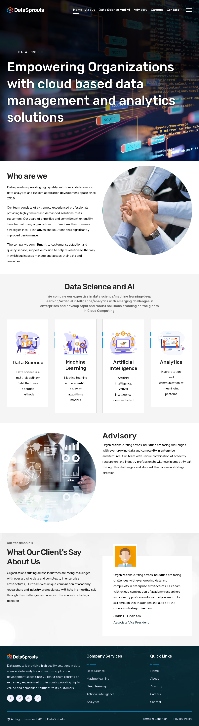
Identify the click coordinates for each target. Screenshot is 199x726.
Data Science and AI (114, 10)
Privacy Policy (182, 719)
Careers (157, 10)
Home (77, 10)
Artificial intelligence (100, 694)
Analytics (93, 702)
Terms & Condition (155, 719)
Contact (173, 10)
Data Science (96, 671)
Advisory (140, 10)
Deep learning (96, 686)
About (90, 10)
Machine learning (98, 679)
